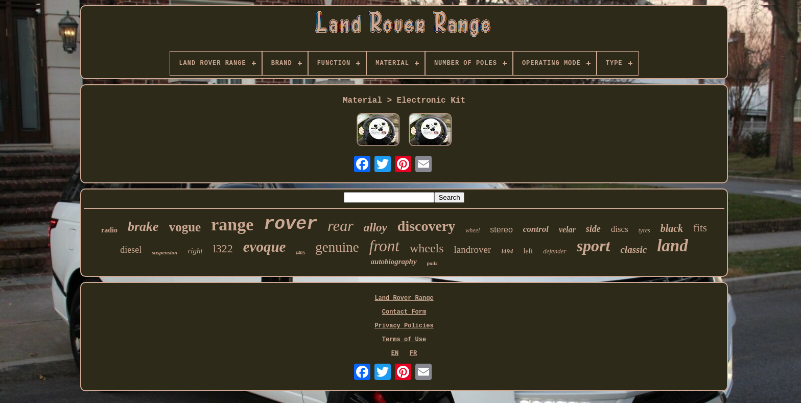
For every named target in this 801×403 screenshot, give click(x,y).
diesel (131, 250)
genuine (337, 247)
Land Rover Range (403, 298)
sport (593, 245)
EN (394, 353)
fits (700, 228)
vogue (185, 227)
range (232, 224)
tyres (644, 230)
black (672, 228)
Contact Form (404, 312)
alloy (375, 227)
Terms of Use (404, 339)
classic (633, 249)
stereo (501, 229)
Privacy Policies (403, 325)
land (672, 245)
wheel (472, 230)
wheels (427, 248)
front (384, 246)
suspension (164, 252)
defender (554, 251)
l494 (507, 251)
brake (143, 226)
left (528, 251)
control (536, 229)
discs (619, 229)
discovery (426, 226)
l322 (223, 248)
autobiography (394, 261)
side (593, 229)
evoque (264, 247)
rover (290, 224)
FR (413, 353)
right (194, 251)
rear (340, 225)
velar (567, 229)
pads (432, 263)
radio (109, 230)
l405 (300, 252)
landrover (472, 249)
